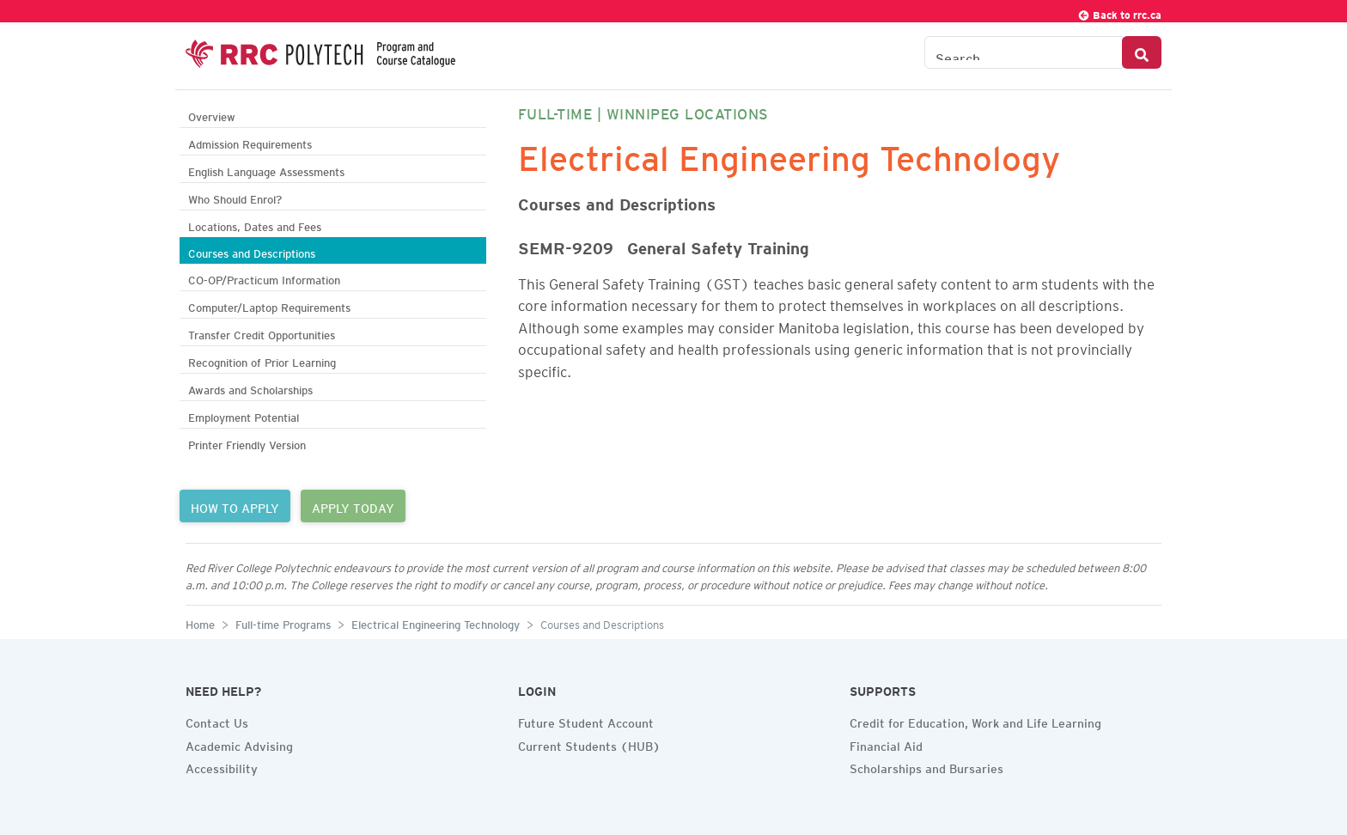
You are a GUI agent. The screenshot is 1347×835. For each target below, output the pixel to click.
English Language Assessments (266, 170)
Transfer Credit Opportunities (261, 333)
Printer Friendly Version (247, 443)
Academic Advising (239, 744)
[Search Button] (1141, 52)
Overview (211, 115)
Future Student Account (586, 720)
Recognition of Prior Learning (262, 360)
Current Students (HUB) (589, 744)
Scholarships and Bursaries (926, 766)
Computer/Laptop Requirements (269, 305)
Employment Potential (243, 415)
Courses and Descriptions (251, 251)
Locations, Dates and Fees (254, 225)
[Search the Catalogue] (1023, 52)
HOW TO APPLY (235, 506)
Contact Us (217, 720)
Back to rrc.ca (1119, 12)
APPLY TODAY (353, 506)
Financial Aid (886, 744)
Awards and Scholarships (250, 388)
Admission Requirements (250, 142)
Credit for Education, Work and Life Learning (975, 720)
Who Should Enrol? (235, 197)
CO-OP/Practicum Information (264, 278)
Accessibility (222, 766)
